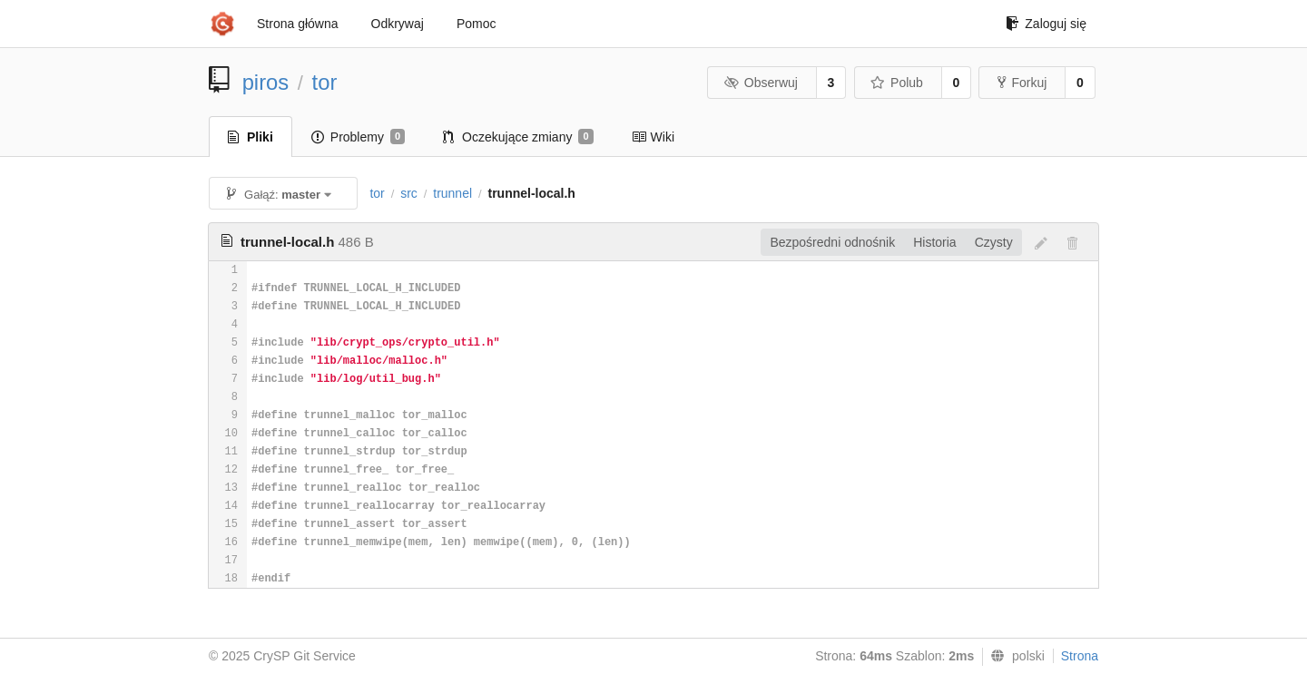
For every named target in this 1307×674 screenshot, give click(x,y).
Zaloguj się (1046, 23)
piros (266, 82)
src (409, 193)
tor (325, 82)
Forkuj (1022, 82)
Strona (1079, 656)
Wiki (653, 137)
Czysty (994, 242)
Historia (934, 242)
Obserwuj (760, 82)
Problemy (358, 137)
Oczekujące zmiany (518, 137)
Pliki (250, 137)
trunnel (452, 193)
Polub (896, 82)
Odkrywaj (397, 23)
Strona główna (298, 23)
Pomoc (476, 23)
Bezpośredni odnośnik (832, 242)
